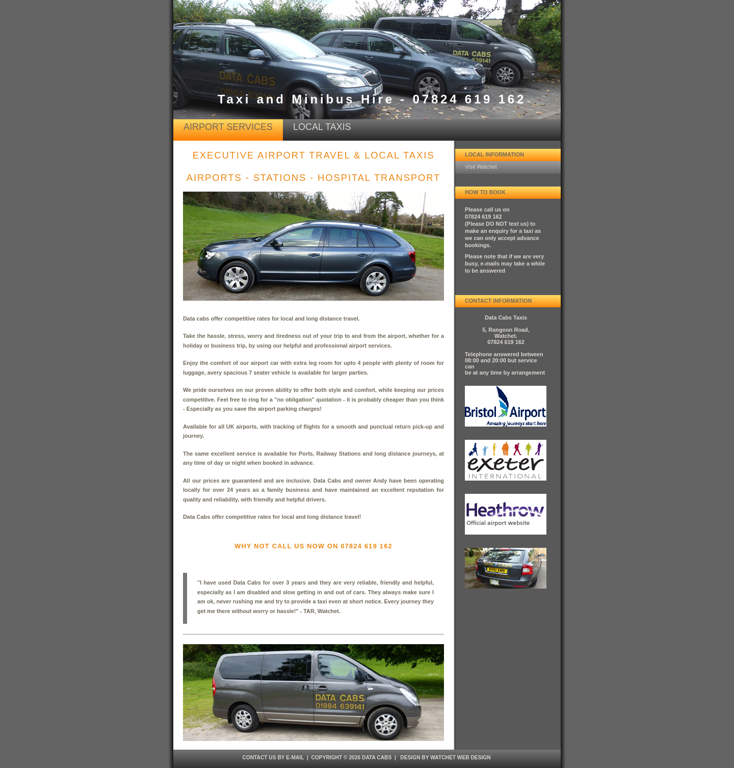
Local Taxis (322, 127)
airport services (228, 127)
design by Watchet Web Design (445, 757)
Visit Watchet (481, 167)
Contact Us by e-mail (273, 757)
